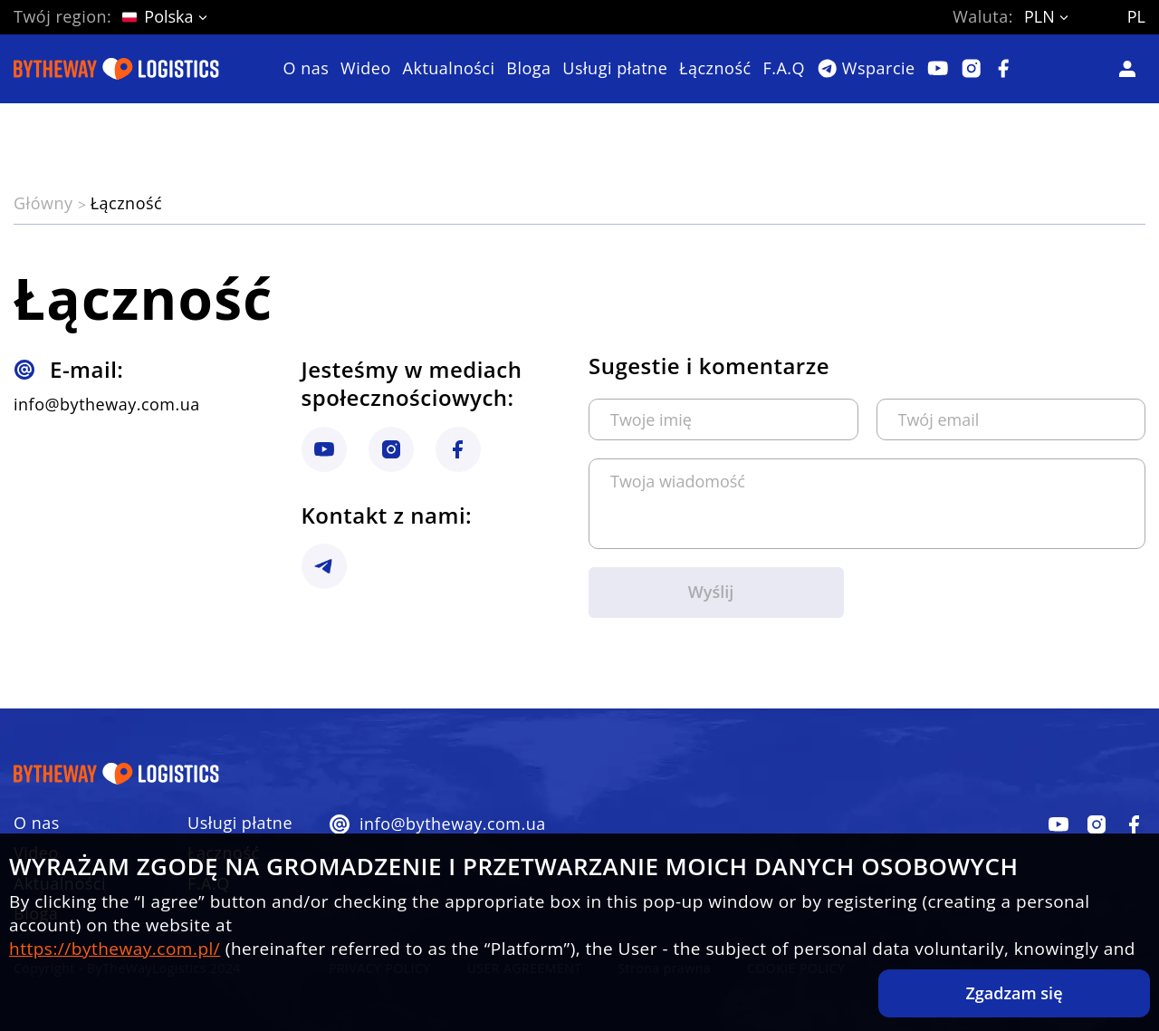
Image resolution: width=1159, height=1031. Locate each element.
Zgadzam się (1013, 993)
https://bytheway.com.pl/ (114, 948)
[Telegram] (866, 68)
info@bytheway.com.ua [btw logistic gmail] (107, 404)
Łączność (715, 69)
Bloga (528, 69)
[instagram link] (324, 449)
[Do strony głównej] (116, 69)
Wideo (365, 69)
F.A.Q (783, 69)
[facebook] (1058, 824)
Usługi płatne (614, 69)
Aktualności (449, 69)
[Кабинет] (1130, 69)
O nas (306, 69)
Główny (46, 203)
